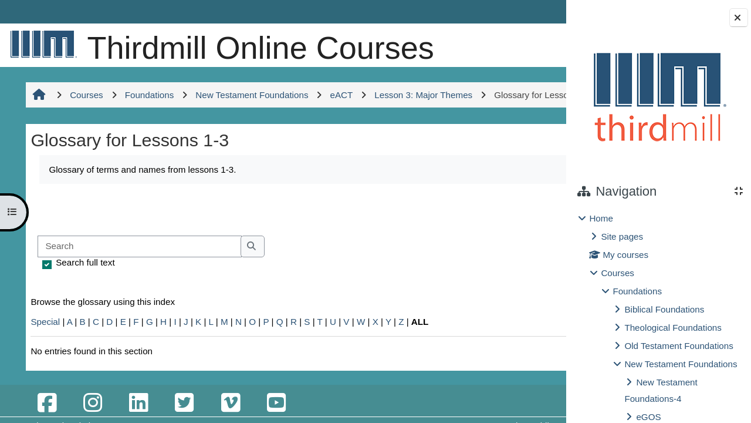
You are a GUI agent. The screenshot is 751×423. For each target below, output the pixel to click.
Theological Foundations (672, 328)
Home (601, 218)
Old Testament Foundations (678, 346)
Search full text (83, 326)
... (528, 272)
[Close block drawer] (738, 17)
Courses (617, 273)
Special (43, 385)
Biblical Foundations (664, 309)
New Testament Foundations (680, 364)
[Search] (137, 310)
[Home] (41, 44)
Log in (532, 11)
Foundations (637, 291)
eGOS (648, 417)
